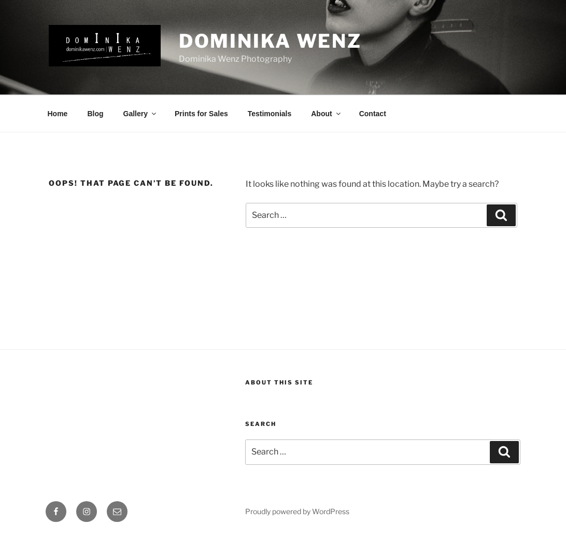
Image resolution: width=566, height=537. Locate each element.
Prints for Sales (201, 113)
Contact (372, 113)
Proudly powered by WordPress (297, 511)
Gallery (140, 113)
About (326, 113)
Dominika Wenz (270, 41)
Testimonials (270, 113)
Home (58, 113)
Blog (95, 113)
